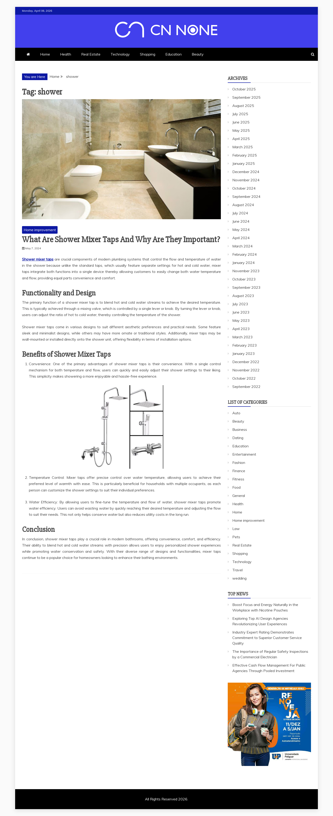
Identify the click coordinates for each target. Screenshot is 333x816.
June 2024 (241, 221)
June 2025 (241, 122)
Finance (238, 470)
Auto (236, 413)
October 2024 (244, 188)
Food (236, 487)
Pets (236, 537)
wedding (239, 578)
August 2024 (243, 204)
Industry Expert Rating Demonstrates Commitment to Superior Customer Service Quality (267, 637)
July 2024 (240, 213)
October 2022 (244, 378)
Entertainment (244, 454)
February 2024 (244, 254)
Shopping (147, 54)
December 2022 (245, 361)
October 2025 (244, 89)
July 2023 (240, 304)
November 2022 (246, 370)
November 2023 (246, 271)
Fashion (238, 462)
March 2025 (242, 147)
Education (173, 54)
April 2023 (241, 328)
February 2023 (244, 345)
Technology (120, 54)
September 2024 (246, 196)
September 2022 (246, 386)
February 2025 (244, 155)
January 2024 (243, 262)
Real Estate (90, 54)
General (238, 495)
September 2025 (246, 97)
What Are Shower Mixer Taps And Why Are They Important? (121, 240)
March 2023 (242, 337)
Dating (237, 437)
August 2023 (243, 295)
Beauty (198, 54)
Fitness (238, 479)
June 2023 (241, 312)
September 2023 (246, 287)
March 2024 (242, 246)
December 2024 (245, 171)
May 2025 (241, 130)
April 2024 (241, 238)
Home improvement (40, 229)
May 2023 (241, 320)
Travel (237, 570)
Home (45, 54)
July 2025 (240, 114)
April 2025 (241, 138)
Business (239, 429)
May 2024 (241, 229)
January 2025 (243, 163)
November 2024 (246, 180)
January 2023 (243, 353)
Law (236, 528)
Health (65, 54)
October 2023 (244, 279)
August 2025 (243, 105)
